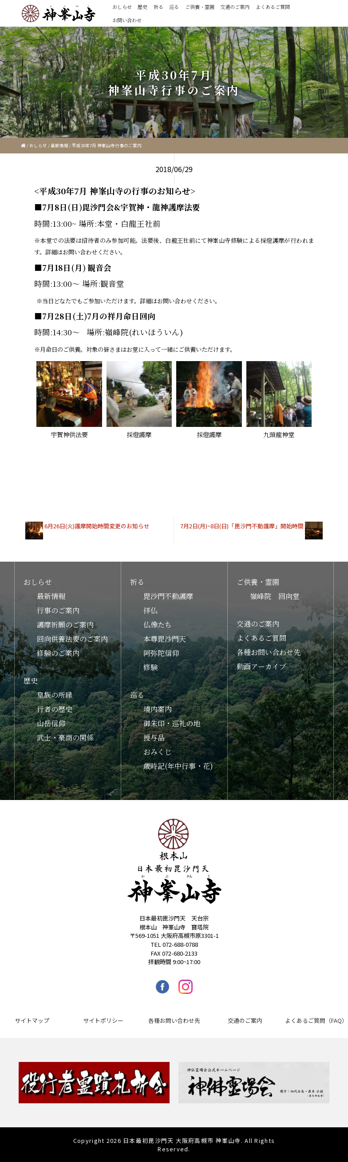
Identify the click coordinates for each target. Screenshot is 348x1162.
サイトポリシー (103, 1020)
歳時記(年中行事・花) (178, 766)
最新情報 (59, 145)
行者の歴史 (54, 709)
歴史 (142, 6)
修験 (150, 667)
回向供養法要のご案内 (72, 639)
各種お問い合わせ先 (269, 652)
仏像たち (157, 624)
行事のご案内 (58, 610)
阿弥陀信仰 (161, 653)
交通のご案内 (234, 6)
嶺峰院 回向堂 (275, 596)
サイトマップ (32, 1020)
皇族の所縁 (54, 695)
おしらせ (122, 6)
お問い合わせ (127, 20)
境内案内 (157, 709)
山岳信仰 (51, 723)
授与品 (154, 737)
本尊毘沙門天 (164, 639)
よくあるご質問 (273, 6)
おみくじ (157, 752)
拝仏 (150, 610)
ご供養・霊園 (199, 6)
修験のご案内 (58, 653)
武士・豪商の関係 (65, 737)
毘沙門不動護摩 (168, 596)
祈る (158, 6)
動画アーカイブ (261, 666)
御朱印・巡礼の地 (171, 723)
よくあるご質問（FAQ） (316, 1020)
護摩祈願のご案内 (65, 624)
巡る (174, 6)
